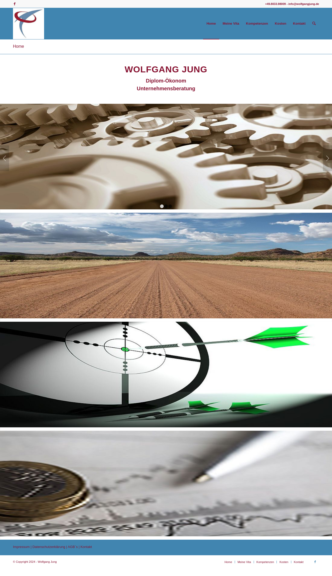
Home (18, 46)
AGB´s (73, 552)
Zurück (4, 159)
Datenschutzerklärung (48, 552)
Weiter (327, 159)
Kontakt (86, 552)
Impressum (22, 552)
